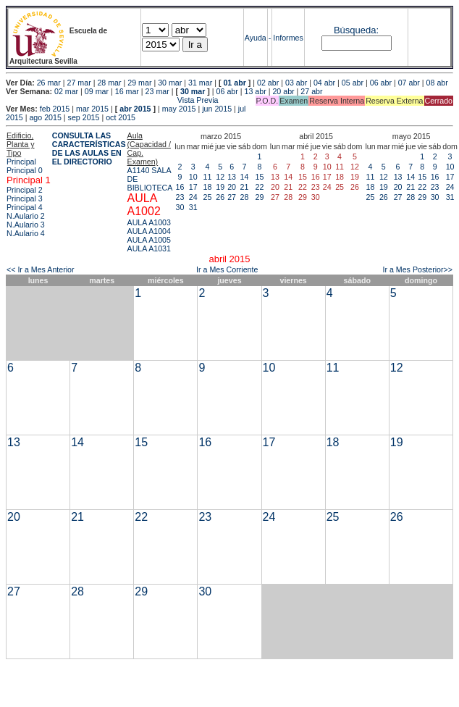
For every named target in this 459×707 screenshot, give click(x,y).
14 (244, 176)
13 (231, 176)
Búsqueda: (356, 30)
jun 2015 (217, 108)
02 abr (268, 82)
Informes (288, 37)
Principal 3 (25, 198)
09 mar (97, 91)
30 (180, 207)
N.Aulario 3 (26, 224)
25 (207, 197)
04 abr (324, 82)
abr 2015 (135, 108)
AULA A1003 (149, 222)
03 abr (296, 82)
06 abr (381, 82)
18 (207, 187)
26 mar (49, 82)
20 (231, 187)
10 (193, 176)
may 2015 (179, 108)
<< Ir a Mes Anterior (41, 269)
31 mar (200, 82)
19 (220, 187)
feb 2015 (55, 108)
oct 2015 (120, 117)
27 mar (79, 82)
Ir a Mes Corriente (227, 269)
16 (180, 187)
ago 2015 (45, 117)
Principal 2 (25, 189)
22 (260, 187)
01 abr (234, 82)
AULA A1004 (149, 231)
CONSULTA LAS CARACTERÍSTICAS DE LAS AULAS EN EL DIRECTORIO (89, 148)
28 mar (109, 82)
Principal (21, 161)
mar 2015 (92, 108)
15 (260, 176)
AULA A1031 (149, 248)
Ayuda (255, 37)
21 (244, 187)
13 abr (255, 91)
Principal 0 (25, 170)
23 (180, 197)
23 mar (157, 91)
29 (260, 197)
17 (193, 187)
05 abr (352, 82)
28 (244, 197)
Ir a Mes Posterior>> (417, 269)
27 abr (311, 91)
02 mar (66, 91)
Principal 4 (25, 207)
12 (220, 176)
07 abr (409, 82)
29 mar (139, 82)
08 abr (437, 82)
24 (193, 197)
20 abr (283, 91)
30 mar (170, 82)
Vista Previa (112, 100)
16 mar (127, 91)
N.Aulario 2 (26, 216)
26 (220, 197)
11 (207, 176)
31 (193, 207)
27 (231, 197)
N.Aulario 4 (26, 233)
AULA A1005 (149, 239)
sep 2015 (84, 117)
